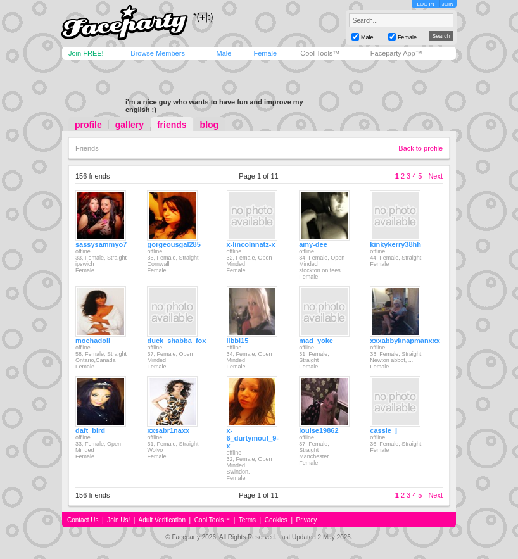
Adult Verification (162, 520)
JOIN (447, 4)
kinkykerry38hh (395, 244)
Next (435, 176)
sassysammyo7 (101, 244)
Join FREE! (86, 53)
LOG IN (425, 4)
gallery (129, 125)
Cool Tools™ (319, 53)
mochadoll (92, 340)
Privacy (306, 520)
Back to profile (420, 148)
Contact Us (82, 520)
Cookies (276, 520)
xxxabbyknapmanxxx (405, 340)
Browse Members (157, 53)
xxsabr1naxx (168, 430)
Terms (247, 520)
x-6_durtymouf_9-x (253, 438)
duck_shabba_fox (176, 340)
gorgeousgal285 (173, 244)
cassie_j (383, 430)
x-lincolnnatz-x (251, 244)
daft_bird (90, 430)
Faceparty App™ (396, 53)
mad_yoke (316, 340)
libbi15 (238, 340)
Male (223, 53)
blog (209, 125)
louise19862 (318, 430)
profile (88, 125)
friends (172, 125)
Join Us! (118, 520)
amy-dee (313, 244)
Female (265, 53)
